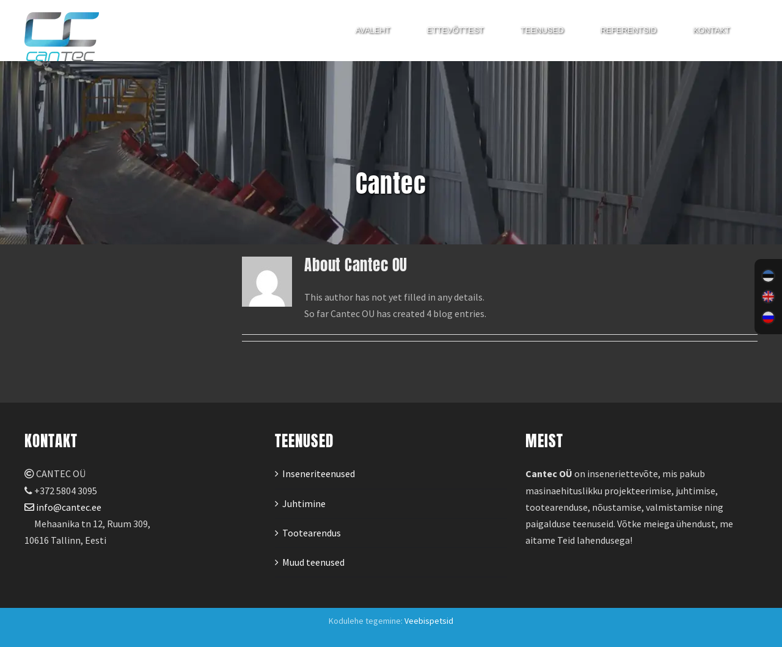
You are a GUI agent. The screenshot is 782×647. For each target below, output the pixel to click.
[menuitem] (768, 276)
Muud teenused (313, 562)
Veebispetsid (428, 620)
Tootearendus (311, 533)
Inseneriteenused (318, 473)
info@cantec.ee (62, 507)
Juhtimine (304, 503)
